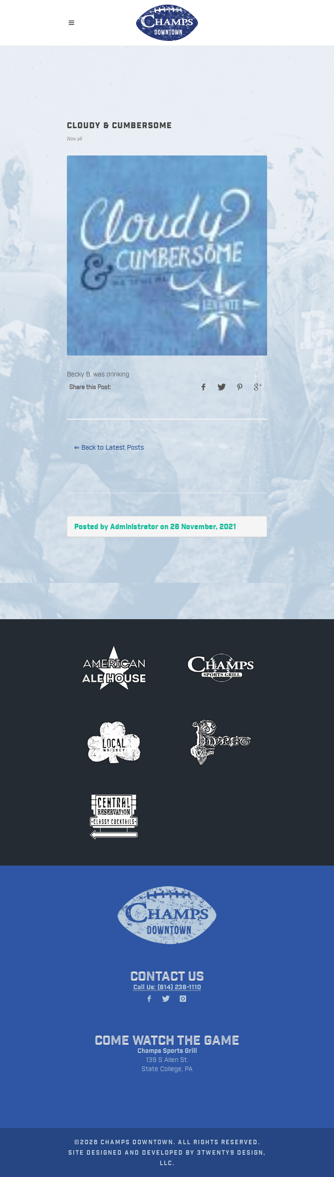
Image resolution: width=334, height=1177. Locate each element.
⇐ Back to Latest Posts (109, 447)
